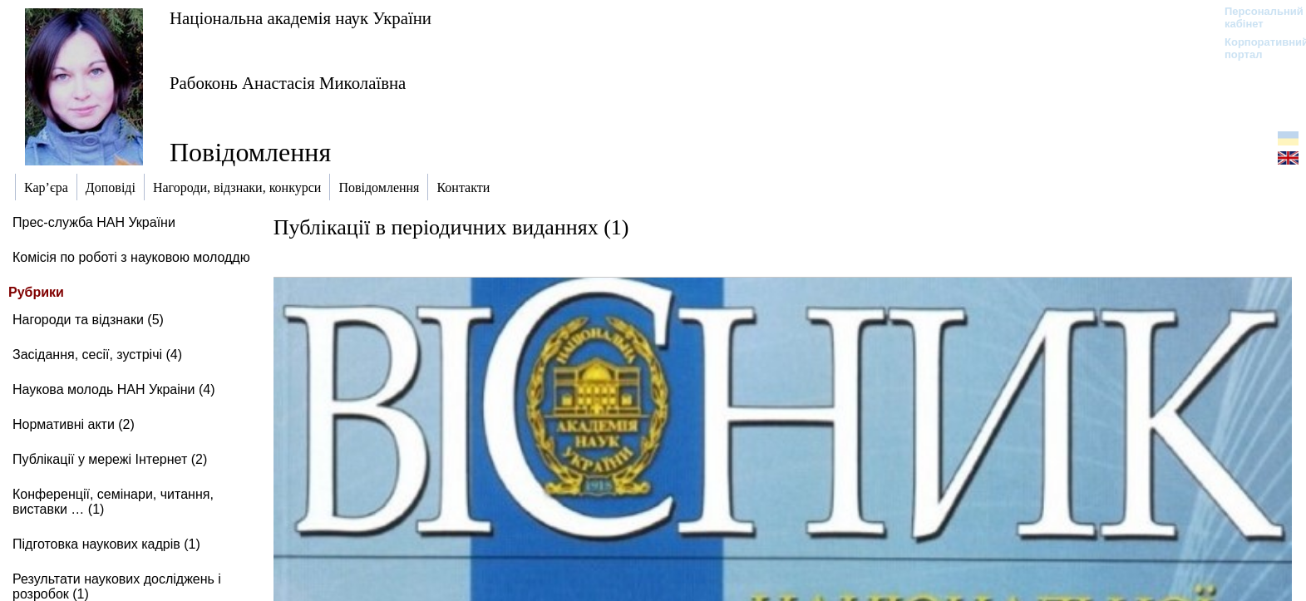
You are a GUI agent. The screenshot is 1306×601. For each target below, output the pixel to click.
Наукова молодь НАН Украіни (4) (113, 389)
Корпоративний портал (1256, 48)
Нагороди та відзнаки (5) (88, 320)
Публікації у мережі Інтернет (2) (109, 459)
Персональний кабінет (1256, 17)
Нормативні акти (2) (73, 424)
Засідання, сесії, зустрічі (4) (97, 354)
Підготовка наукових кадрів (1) (106, 544)
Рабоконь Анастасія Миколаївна (288, 82)
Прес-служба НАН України (93, 222)
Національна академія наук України (300, 17)
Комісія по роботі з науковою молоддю (131, 257)
